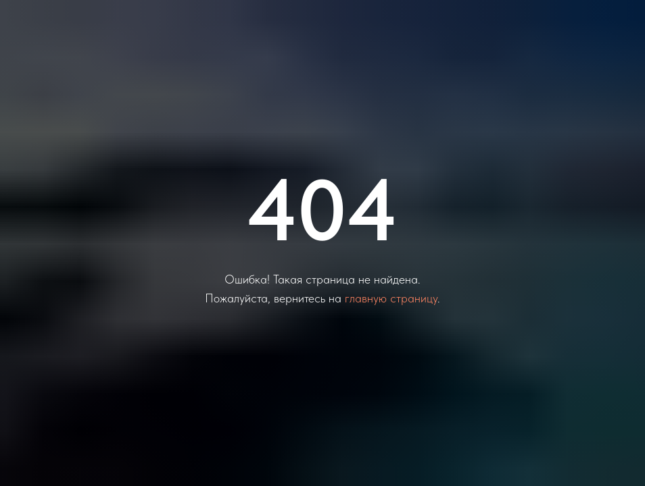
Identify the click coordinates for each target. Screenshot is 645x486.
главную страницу (391, 298)
